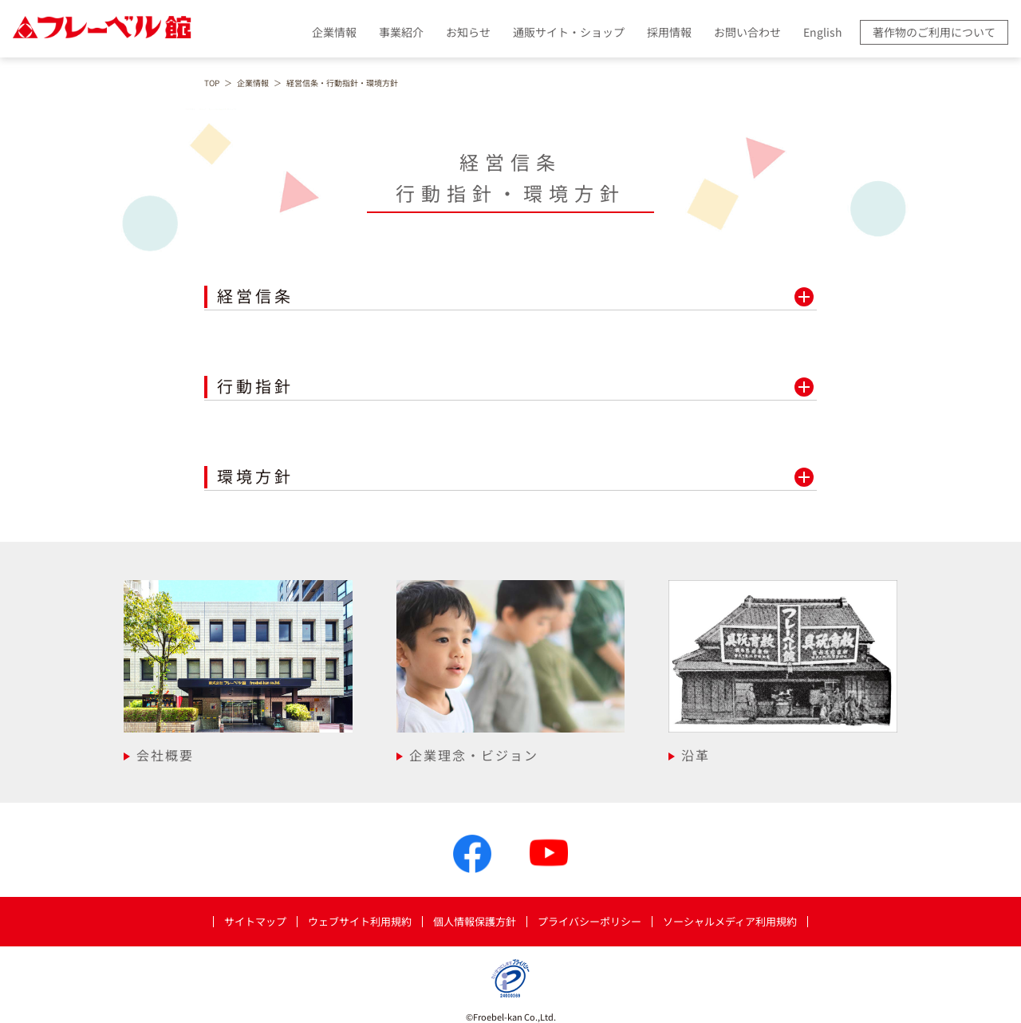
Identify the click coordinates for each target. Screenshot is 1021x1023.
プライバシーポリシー (589, 922)
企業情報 (253, 83)
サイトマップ (255, 922)
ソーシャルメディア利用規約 (730, 922)
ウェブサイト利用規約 (360, 922)
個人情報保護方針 (474, 922)
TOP (211, 83)
